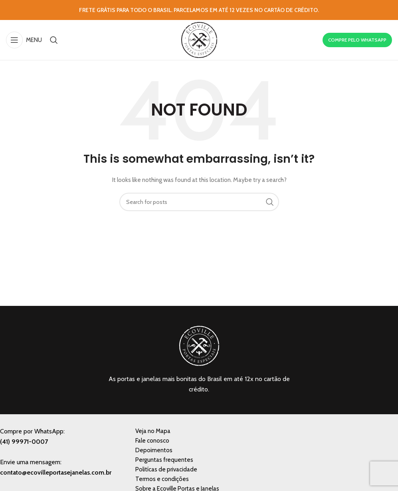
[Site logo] (199, 39)
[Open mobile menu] (24, 40)
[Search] (54, 40)
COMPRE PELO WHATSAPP (357, 40)
